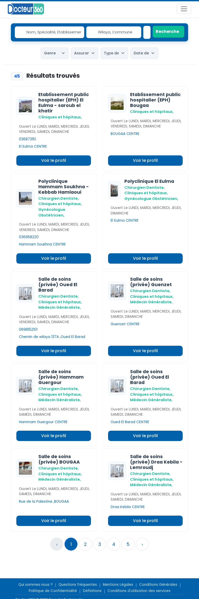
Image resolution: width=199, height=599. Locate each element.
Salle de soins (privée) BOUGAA (59, 459)
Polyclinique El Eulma (149, 181)
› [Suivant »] (142, 544)
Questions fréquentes (78, 584)
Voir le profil (53, 160)
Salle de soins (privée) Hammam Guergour (61, 377)
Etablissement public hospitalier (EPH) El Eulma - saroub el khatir (63, 102)
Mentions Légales (118, 584)
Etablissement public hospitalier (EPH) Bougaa (155, 100)
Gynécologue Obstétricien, (151, 198)
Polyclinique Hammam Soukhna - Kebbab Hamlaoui (63, 186)
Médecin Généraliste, (59, 307)
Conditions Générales (158, 584)
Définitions (92, 590)
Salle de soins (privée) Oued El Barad (57, 284)
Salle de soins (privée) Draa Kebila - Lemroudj (156, 462)
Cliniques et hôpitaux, (60, 117)
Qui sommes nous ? (35, 584)
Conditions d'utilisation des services (139, 590)
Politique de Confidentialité (53, 590)
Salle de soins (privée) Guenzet (151, 282)
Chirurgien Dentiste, (58, 198)
